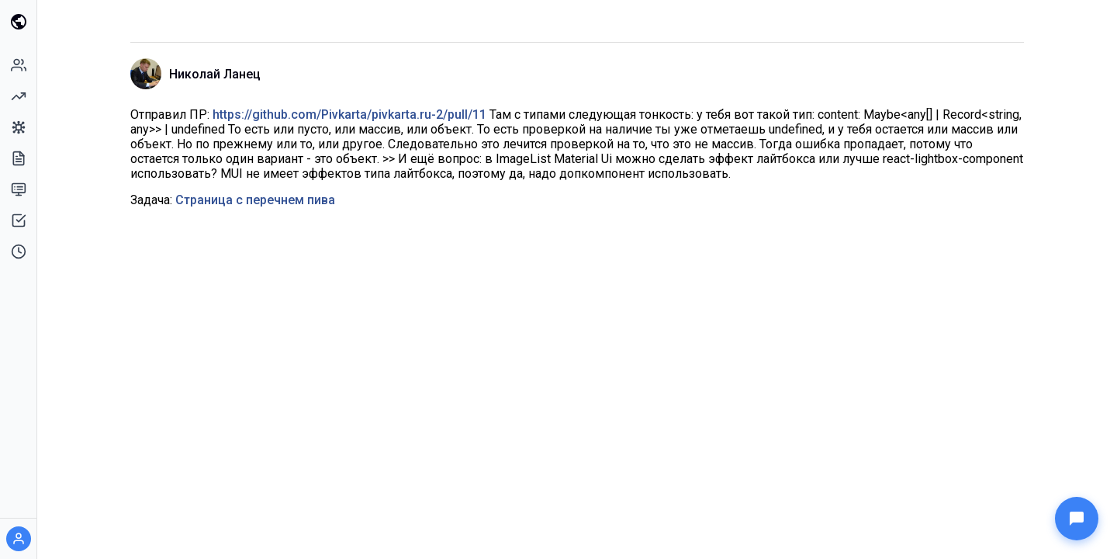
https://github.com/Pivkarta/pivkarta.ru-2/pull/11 (349, 114)
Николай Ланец (215, 74)
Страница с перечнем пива (255, 200)
